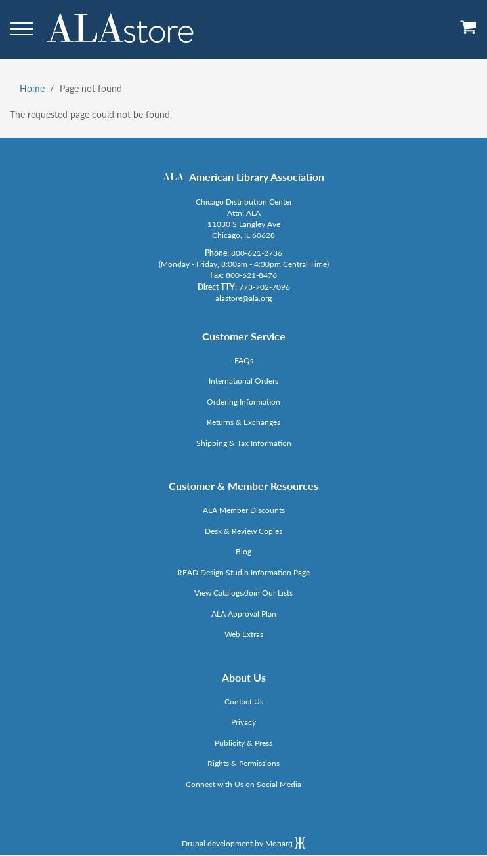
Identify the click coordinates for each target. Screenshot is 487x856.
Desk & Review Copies (243, 531)
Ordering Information (243, 402)
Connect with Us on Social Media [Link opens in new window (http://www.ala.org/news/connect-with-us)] (243, 784)
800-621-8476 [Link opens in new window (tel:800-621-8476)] (251, 275)
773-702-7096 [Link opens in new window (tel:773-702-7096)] (264, 287)
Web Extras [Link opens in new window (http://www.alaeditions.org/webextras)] (243, 634)
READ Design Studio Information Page (243, 572)
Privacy (243, 722)
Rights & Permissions (243, 763)
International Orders (243, 381)
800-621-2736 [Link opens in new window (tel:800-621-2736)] (256, 253)
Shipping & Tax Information (243, 443)
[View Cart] (468, 31)
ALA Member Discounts (244, 510)
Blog (243, 551)
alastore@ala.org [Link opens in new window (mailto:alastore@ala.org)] (243, 298)
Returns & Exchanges (243, 422)
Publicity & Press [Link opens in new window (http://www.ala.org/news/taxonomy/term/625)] (243, 743)
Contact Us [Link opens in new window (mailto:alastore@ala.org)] (243, 701)
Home (32, 88)
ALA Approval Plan (243, 614)
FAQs (243, 360)
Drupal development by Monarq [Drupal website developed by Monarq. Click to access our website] (243, 843)
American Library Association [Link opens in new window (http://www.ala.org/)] (256, 177)
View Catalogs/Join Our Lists (243, 593)
